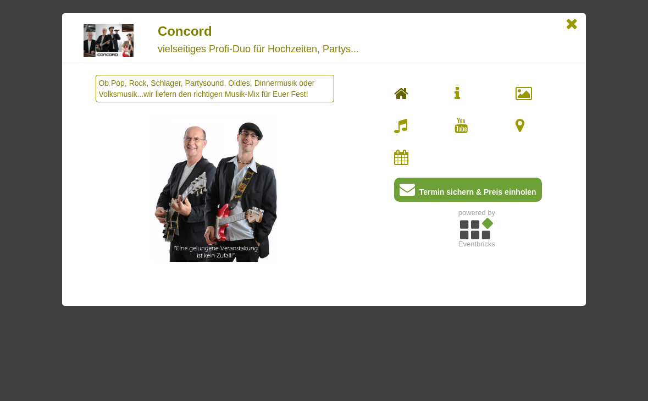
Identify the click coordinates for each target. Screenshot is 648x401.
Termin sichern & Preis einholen (468, 192)
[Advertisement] (477, 329)
